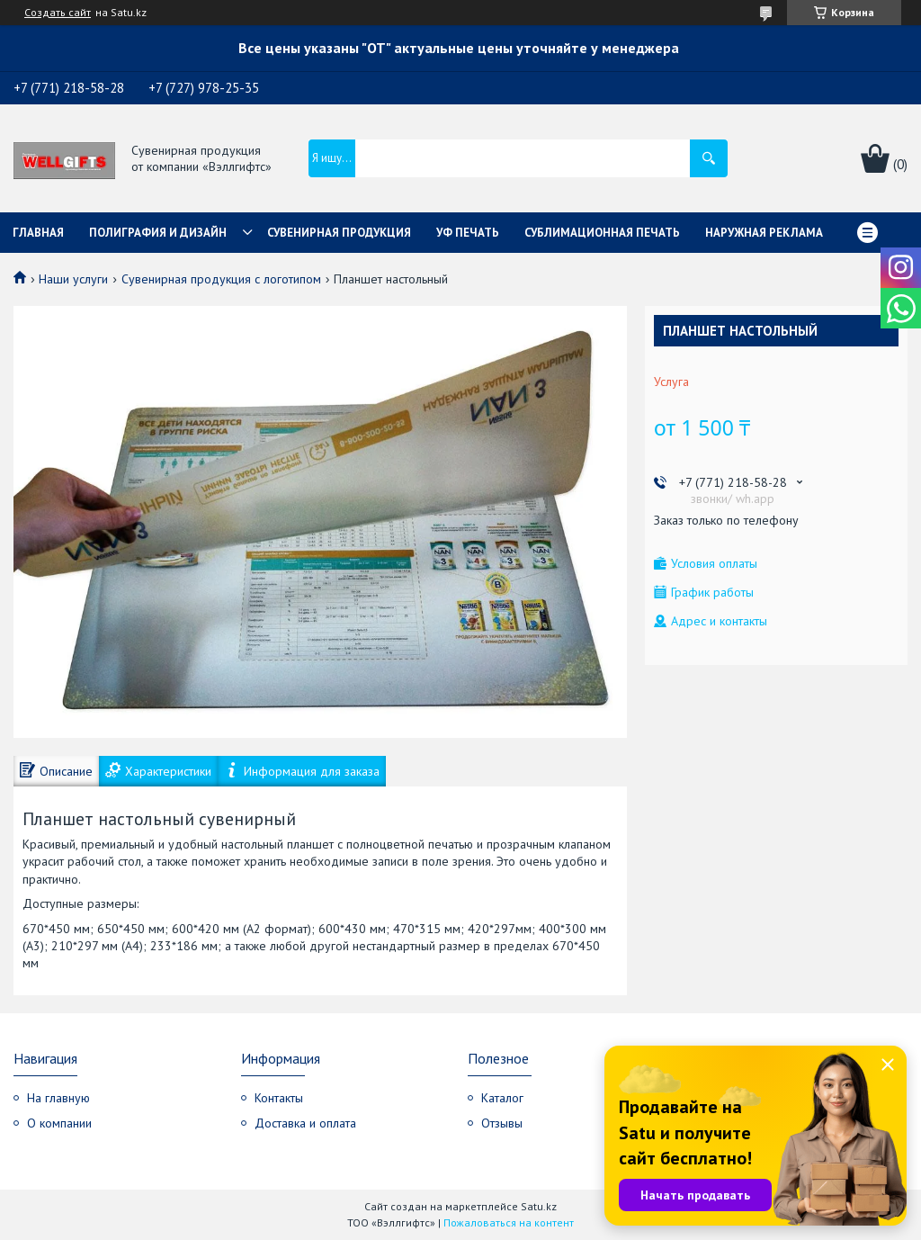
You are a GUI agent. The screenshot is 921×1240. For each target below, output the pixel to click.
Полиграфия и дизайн (158, 232)
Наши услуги (73, 279)
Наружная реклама (764, 232)
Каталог (502, 1098)
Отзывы (502, 1123)
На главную (58, 1098)
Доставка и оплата (305, 1123)
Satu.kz (539, 1206)
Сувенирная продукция (339, 232)
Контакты (279, 1098)
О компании (59, 1123)
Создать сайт (57, 12)
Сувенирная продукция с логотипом (221, 279)
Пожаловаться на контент (508, 1222)
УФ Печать (467, 232)
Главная (38, 232)
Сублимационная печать (602, 232)
